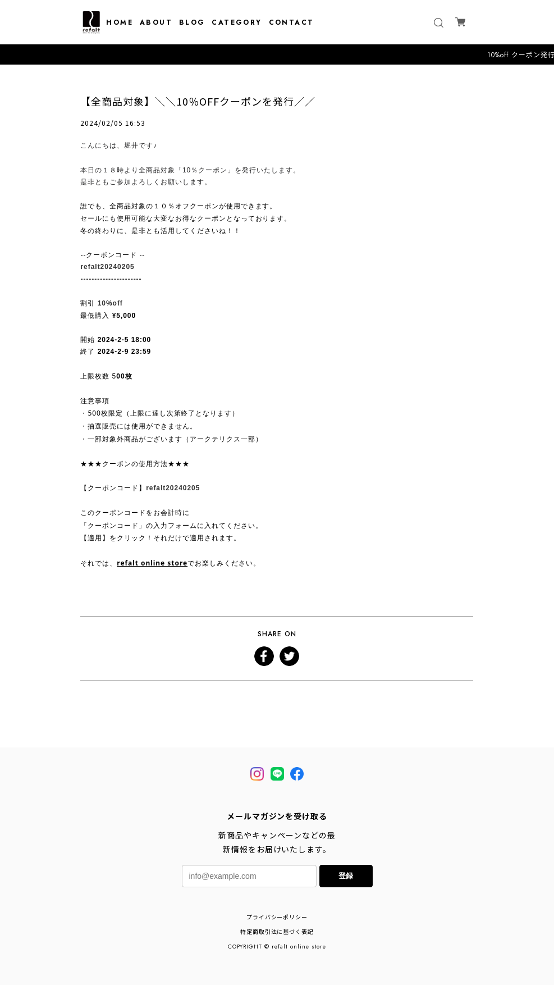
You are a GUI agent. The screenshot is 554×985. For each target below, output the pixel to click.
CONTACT (291, 22)
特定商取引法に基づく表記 (277, 932)
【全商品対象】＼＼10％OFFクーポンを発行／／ (197, 101)
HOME (119, 22)
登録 (345, 876)
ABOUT (156, 22)
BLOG (192, 22)
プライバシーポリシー (277, 917)
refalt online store (152, 563)
